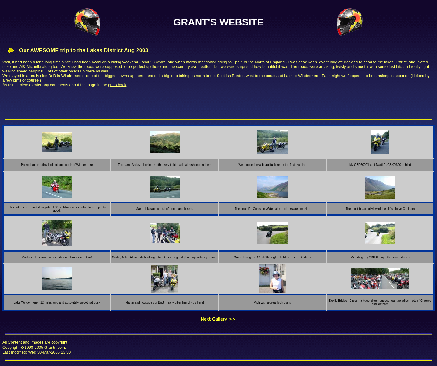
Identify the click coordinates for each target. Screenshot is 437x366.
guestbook (117, 84)
